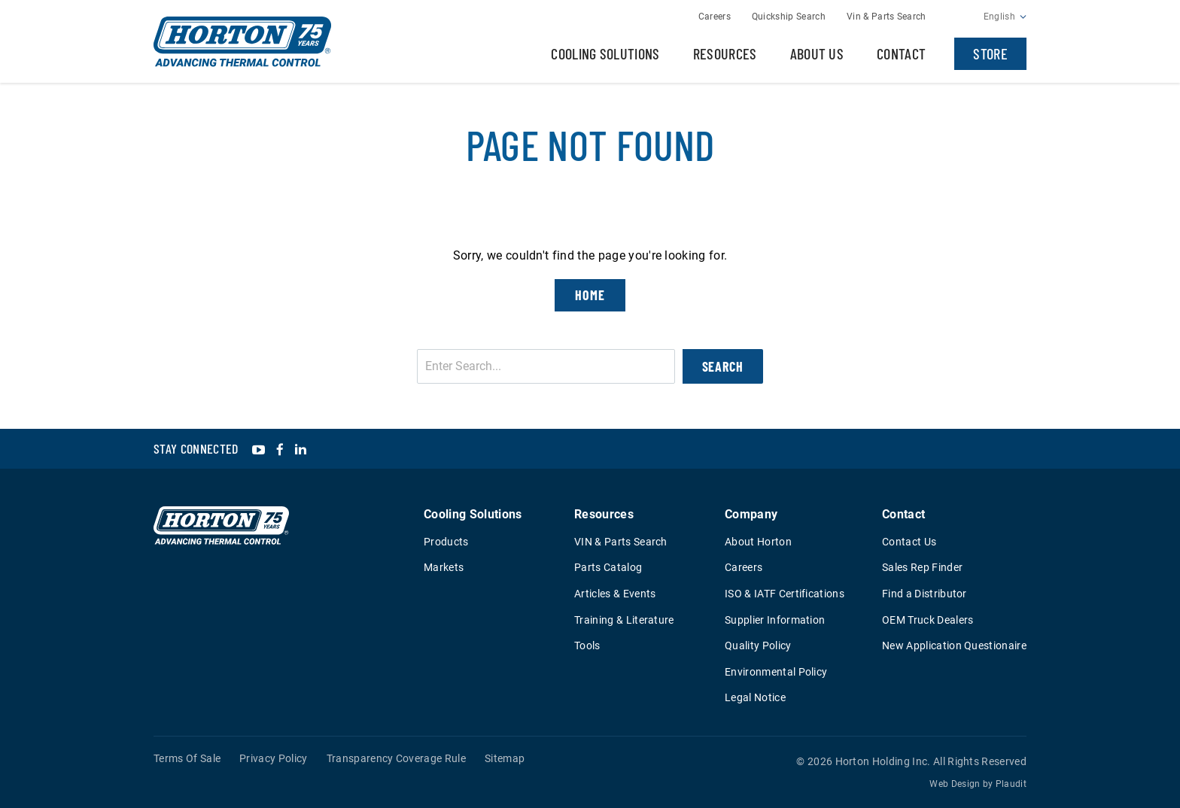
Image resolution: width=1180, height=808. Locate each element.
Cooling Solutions (605, 53)
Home (590, 295)
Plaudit (1011, 784)
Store (990, 53)
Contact (901, 53)
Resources (725, 53)
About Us (817, 53)
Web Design (954, 784)
